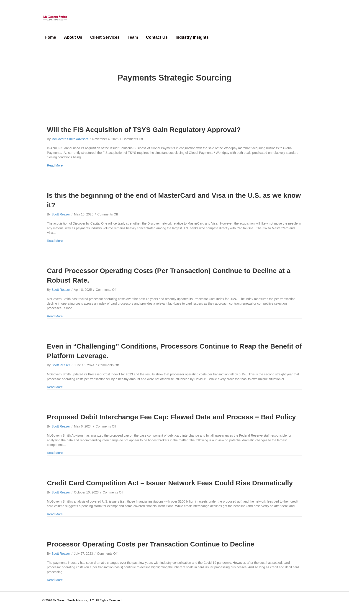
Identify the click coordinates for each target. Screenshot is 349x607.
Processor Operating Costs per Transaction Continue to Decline (150, 541)
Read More (55, 163)
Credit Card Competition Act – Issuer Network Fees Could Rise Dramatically (171, 480)
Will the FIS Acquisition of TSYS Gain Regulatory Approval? (144, 127)
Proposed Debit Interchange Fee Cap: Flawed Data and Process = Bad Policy (171, 414)
